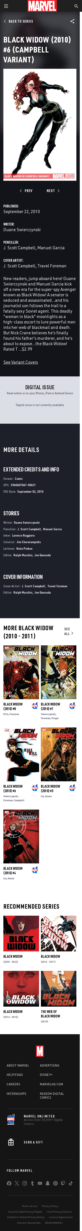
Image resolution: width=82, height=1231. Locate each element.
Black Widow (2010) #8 (12, 706)
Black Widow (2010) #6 (12, 788)
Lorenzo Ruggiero (23, 535)
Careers (13, 1084)
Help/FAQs (15, 1075)
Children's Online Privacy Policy (25, 1217)
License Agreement (61, 1217)
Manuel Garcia (51, 247)
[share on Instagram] (24, 1184)
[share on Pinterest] (55, 1184)
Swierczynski (48, 714)
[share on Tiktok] (71, 1184)
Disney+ (46, 1075)
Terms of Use (29, 1206)
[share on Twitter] (17, 1184)
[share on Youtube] (40, 1184)
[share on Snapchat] (47, 1184)
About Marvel (18, 1065)
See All (69, 631)
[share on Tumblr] (32, 1184)
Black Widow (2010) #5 (50, 788)
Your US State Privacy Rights (25, 1211)
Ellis (6, 714)
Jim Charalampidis (29, 542)
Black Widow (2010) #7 (50, 706)
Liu (42, 796)
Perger (55, 718)
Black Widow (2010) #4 (12, 870)
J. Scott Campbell (19, 247)
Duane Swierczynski (22, 229)
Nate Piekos (24, 548)
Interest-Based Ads (29, 1222)
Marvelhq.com (51, 1084)
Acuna (48, 796)
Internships (17, 1094)
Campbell (19, 800)
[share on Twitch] (63, 1184)
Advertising (50, 1065)
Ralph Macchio (22, 555)
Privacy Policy (50, 1206)
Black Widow (12, 956)
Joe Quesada (42, 555)
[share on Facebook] (9, 1184)
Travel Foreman (52, 265)
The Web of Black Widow (50, 1013)
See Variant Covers (20, 362)
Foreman (14, 714)
